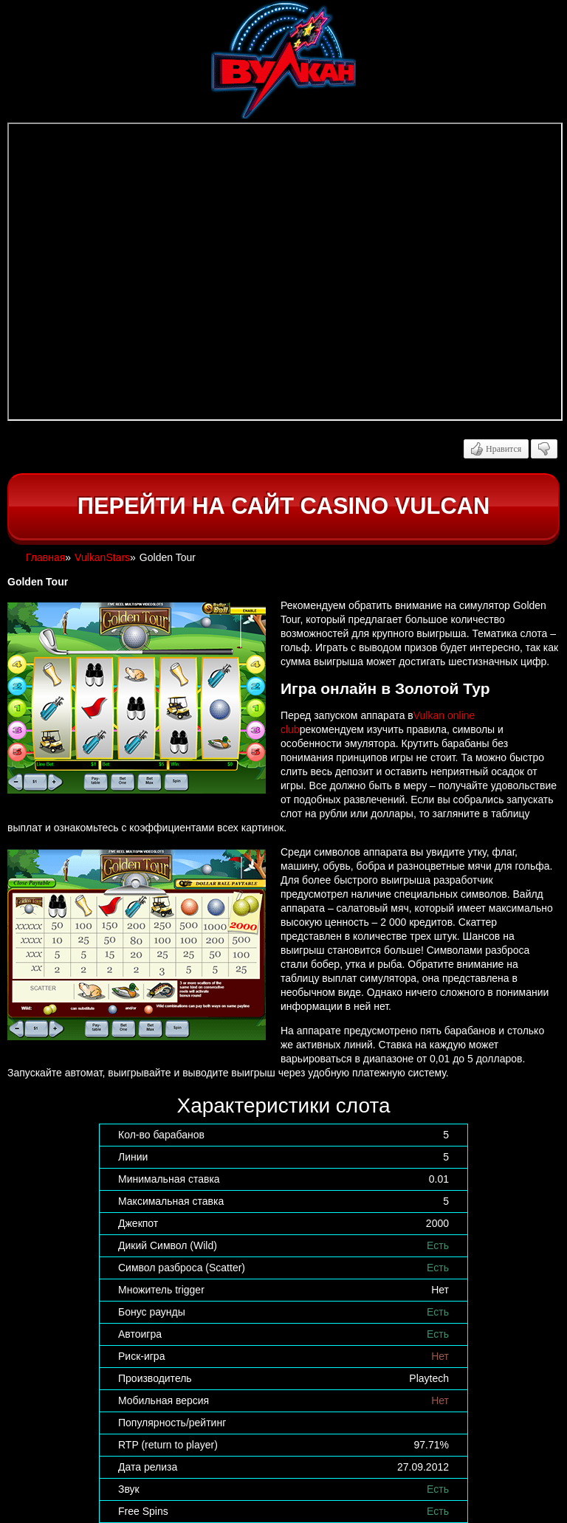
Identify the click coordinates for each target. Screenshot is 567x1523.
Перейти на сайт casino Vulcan (283, 506)
